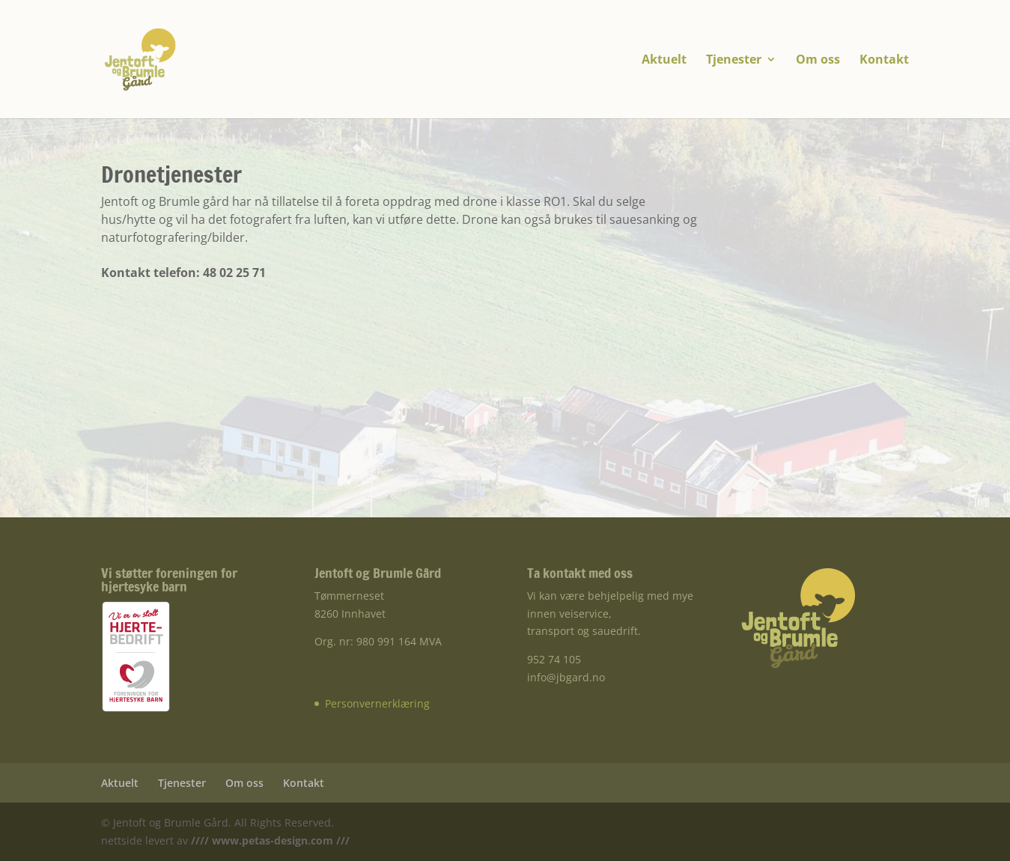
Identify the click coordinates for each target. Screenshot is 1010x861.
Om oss (818, 60)
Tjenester (733, 60)
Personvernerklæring (377, 703)
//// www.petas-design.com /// (269, 840)
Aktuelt (664, 60)
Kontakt (884, 60)
